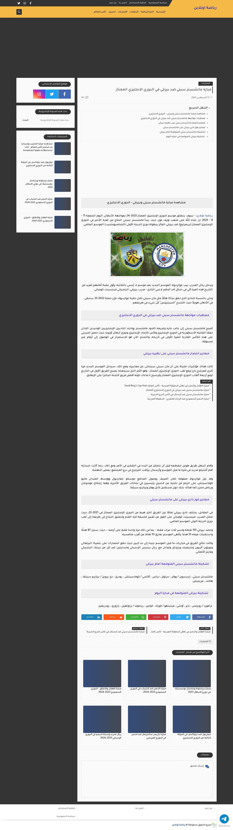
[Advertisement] (116, 49)
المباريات (122, 12)
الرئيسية (160, 12)
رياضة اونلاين (205, 8)
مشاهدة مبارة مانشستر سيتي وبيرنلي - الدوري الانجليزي (177, 114)
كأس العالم (100, 12)
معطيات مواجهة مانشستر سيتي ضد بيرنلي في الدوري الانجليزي (173, 118)
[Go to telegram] (224, 818)
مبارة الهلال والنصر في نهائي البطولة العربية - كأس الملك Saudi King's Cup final (167, 386)
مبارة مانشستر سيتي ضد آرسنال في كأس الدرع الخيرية (180, 394)
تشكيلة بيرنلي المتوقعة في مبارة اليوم (185, 137)
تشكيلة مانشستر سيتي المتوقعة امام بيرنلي (182, 132)
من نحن (112, 3)
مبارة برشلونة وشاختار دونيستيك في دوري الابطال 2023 (39, 184)
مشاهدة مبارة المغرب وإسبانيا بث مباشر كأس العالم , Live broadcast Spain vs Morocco (37, 147)
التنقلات (134, 12)
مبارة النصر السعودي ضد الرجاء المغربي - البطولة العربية (178, 399)
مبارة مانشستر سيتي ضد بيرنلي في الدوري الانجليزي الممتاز (177, 390)
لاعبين (112, 12)
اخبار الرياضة (147, 12)
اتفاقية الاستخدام (137, 3)
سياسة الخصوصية (158, 3)
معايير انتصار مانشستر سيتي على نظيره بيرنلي (181, 123)
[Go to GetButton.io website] (224, 826)
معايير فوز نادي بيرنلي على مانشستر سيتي (184, 128)
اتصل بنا (123, 3)
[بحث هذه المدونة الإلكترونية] (51, 120)
